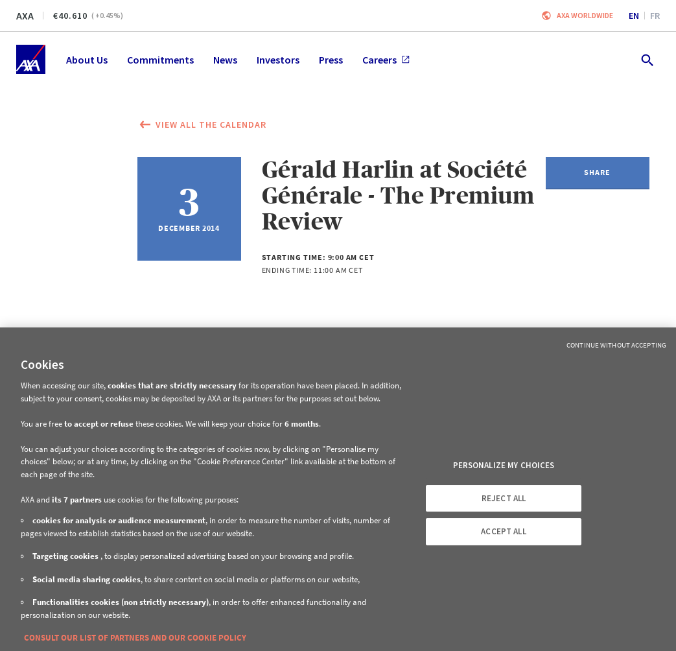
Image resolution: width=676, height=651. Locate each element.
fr (655, 15)
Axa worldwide (585, 15)
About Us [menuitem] (87, 59)
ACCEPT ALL (503, 531)
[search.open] (646, 59)
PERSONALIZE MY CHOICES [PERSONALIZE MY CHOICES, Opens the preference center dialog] (504, 465)
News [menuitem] (225, 59)
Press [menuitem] (331, 59)
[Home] (30, 59)
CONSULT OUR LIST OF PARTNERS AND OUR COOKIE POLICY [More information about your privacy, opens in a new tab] (135, 637)
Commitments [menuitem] (160, 59)
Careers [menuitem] (386, 59)
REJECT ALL (504, 498)
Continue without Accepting (616, 344)
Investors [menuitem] (278, 59)
